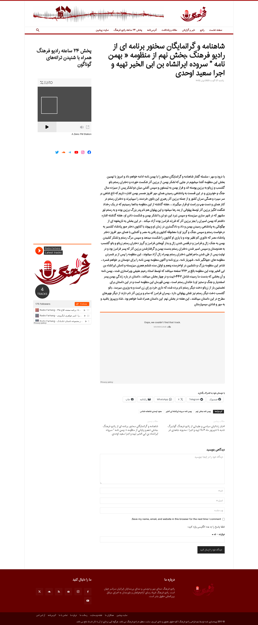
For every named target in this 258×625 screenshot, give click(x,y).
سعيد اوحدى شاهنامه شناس (151, 411)
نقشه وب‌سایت (96, 615)
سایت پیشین (102, 30)
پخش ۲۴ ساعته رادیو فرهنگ (128, 30)
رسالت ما (83, 615)
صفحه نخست (215, 30)
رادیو (202, 30)
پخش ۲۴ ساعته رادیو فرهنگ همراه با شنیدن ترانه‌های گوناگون (64, 57)
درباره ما (73, 615)
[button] (37, 30)
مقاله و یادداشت (169, 30)
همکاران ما (109, 615)
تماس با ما (63, 615)
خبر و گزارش (188, 30)
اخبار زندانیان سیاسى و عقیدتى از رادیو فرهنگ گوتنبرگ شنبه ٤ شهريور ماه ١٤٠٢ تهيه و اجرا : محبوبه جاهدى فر (196, 428)
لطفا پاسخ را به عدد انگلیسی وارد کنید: (206, 527)
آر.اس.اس (40, 615)
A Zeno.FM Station (81, 134)
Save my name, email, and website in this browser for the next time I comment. (176, 519)
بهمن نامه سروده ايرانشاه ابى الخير (179, 411)
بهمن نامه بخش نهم (203, 411)
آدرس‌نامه (152, 30)
